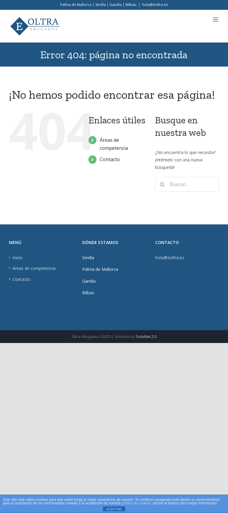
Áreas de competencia (34, 268)
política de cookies (136, 503)
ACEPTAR (113, 509)
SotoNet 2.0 (146, 336)
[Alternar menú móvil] (216, 19)
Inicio (17, 257)
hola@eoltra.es (155, 4)
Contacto (110, 159)
